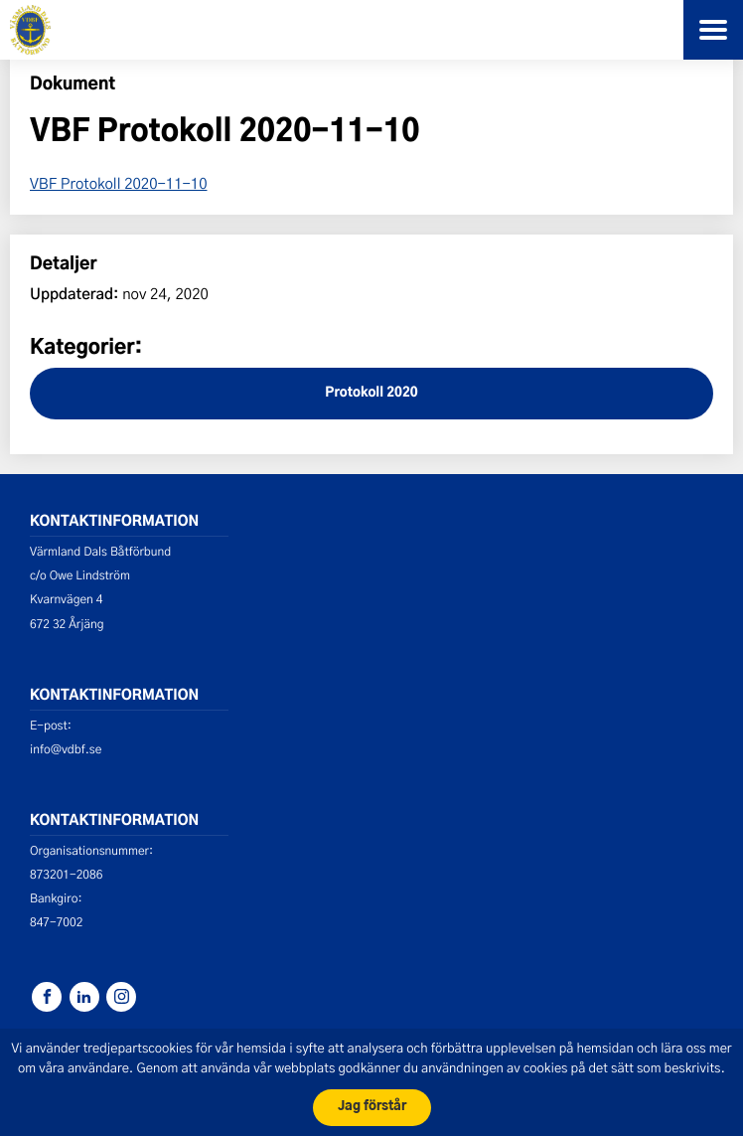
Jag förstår (372, 1106)
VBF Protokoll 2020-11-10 (119, 183)
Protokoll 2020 (371, 393)
